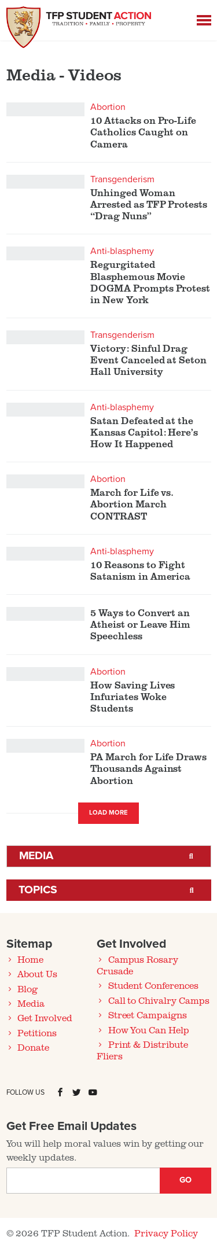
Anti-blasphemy (121, 251)
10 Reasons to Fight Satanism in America (140, 570)
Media (36, 856)
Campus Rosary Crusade (137, 965)
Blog (27, 988)
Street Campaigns (147, 1014)
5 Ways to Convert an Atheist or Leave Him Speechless (140, 624)
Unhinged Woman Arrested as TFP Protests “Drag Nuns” (148, 204)
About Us (37, 973)
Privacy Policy (165, 1233)
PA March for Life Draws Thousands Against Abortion (148, 768)
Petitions (37, 1032)
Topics (38, 890)
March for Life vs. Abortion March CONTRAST (132, 504)
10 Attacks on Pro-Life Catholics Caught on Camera (143, 132)
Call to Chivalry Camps (158, 1000)
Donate (33, 1047)
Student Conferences (153, 985)
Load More (108, 812)
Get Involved (44, 1017)
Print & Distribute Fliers (142, 1050)
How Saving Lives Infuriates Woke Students (132, 696)
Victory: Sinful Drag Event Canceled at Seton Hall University (148, 360)
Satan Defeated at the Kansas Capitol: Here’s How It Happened (144, 432)
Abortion (108, 107)
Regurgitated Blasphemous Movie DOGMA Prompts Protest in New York (150, 282)
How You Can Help (148, 1030)
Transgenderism (122, 179)
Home (30, 959)
